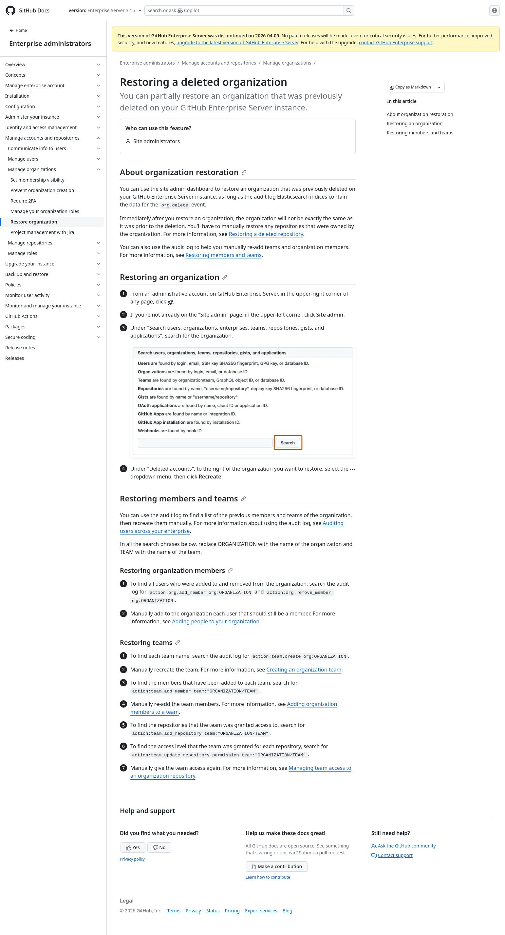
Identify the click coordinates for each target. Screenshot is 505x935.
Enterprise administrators (50, 43)
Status (213, 910)
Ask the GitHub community (403, 846)
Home (18, 30)
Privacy (193, 910)
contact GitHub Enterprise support (396, 42)
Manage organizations (287, 63)
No (159, 847)
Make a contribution (276, 866)
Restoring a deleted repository (266, 234)
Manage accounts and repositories (219, 63)
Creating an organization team (304, 669)
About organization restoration (183, 171)
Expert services (261, 910)
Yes (133, 847)
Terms (173, 910)
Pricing (232, 910)
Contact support (392, 855)
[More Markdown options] (439, 87)
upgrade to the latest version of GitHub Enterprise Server (237, 42)
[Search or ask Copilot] (249, 10)
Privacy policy (132, 859)
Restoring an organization (173, 276)
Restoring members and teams (223, 255)
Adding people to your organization (216, 621)
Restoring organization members (176, 570)
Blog (287, 910)
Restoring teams (150, 642)
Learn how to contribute (268, 877)
